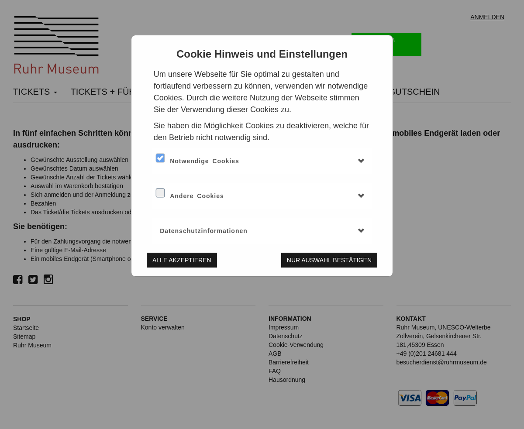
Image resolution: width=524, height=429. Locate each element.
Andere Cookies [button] (197, 195)
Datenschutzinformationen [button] (204, 230)
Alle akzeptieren (181, 260)
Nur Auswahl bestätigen (329, 260)
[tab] (262, 161)
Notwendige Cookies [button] (204, 161)
